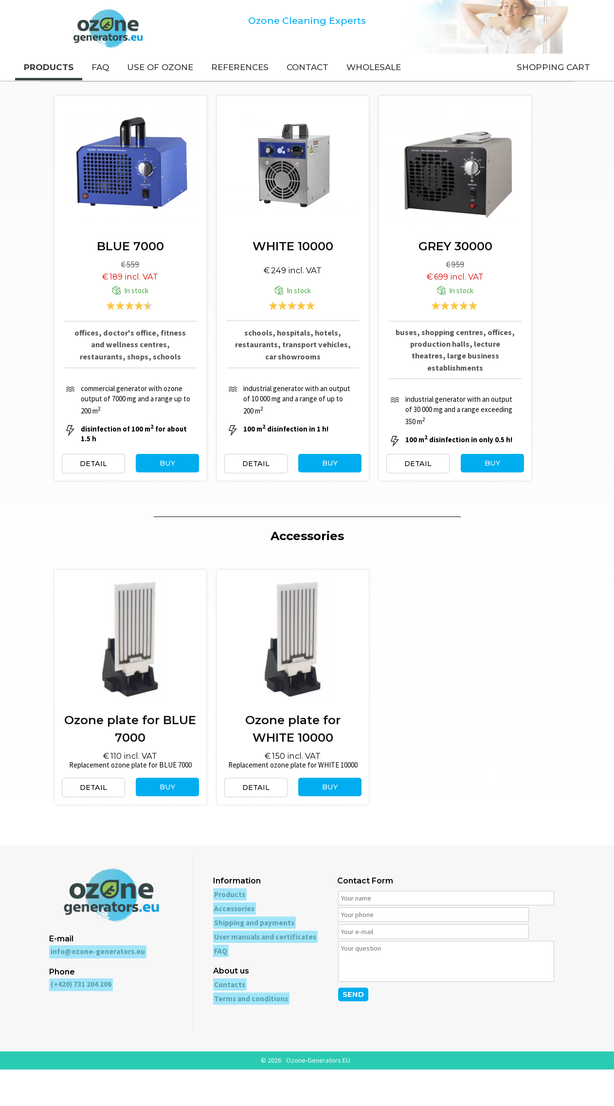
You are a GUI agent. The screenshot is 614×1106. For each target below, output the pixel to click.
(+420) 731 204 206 (79, 1025)
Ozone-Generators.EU (318, 1096)
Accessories (229, 951)
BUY (174, 481)
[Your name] (441, 943)
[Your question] (441, 993)
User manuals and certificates (259, 977)
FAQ (216, 990)
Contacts (225, 1022)
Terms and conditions (246, 1035)
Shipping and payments (249, 964)
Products (225, 938)
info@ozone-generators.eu (94, 994)
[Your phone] (384, 961)
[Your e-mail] (498, 961)
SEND (345, 1028)
